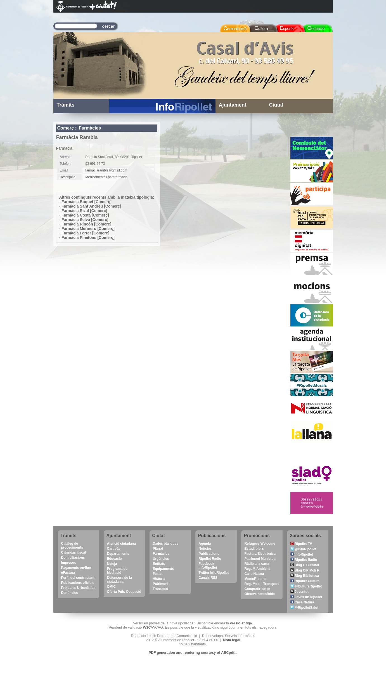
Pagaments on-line (76, 568)
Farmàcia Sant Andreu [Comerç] (91, 206)
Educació (114, 559)
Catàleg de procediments (72, 545)
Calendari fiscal (73, 552)
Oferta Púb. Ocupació (124, 592)
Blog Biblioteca (304, 576)
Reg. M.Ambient (257, 569)
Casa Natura (254, 574)
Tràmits (66, 105)
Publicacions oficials (77, 583)
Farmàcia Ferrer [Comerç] (85, 233)
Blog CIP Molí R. (305, 570)
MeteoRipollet (256, 579)
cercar (108, 26)
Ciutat (276, 105)
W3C (147, 627)
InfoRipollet (301, 554)
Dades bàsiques (165, 544)
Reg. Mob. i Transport (262, 584)
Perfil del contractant (77, 578)
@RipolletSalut (304, 608)
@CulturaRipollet (306, 586)
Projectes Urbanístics (78, 588)
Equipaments (163, 569)
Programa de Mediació (117, 571)
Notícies (205, 549)
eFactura (68, 573)
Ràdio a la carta (257, 564)
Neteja (112, 564)
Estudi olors (254, 549)
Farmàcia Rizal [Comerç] (84, 210)
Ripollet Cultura (305, 581)
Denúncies (69, 593)
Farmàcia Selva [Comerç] (84, 219)
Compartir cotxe (257, 589)
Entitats (159, 564)
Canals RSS (208, 578)
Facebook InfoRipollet (208, 566)
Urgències (161, 559)
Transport (160, 589)
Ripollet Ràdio (210, 559)
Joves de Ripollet (306, 597)
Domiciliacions (73, 558)
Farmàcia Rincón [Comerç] (86, 224)
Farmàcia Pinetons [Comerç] (88, 237)
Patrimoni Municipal (260, 559)
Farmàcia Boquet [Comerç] (86, 201)
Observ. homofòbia (260, 594)
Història (159, 579)
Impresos (68, 563)
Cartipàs (113, 549)
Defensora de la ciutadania (119, 580)
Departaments (118, 554)
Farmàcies (90, 128)
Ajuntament (233, 105)
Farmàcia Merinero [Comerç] (88, 228)
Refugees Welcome (260, 544)
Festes (158, 574)
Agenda (205, 544)
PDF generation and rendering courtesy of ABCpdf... (193, 652)
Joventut (299, 592)
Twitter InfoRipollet (214, 573)
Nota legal (231, 640)
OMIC (111, 587)
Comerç (65, 128)
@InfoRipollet (303, 549)
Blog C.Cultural (304, 565)
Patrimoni (160, 584)
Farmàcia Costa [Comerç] (85, 215)
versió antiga (241, 623)
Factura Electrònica (260, 554)
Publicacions (209, 554)
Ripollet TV (301, 544)
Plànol (158, 549)
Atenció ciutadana (121, 544)
